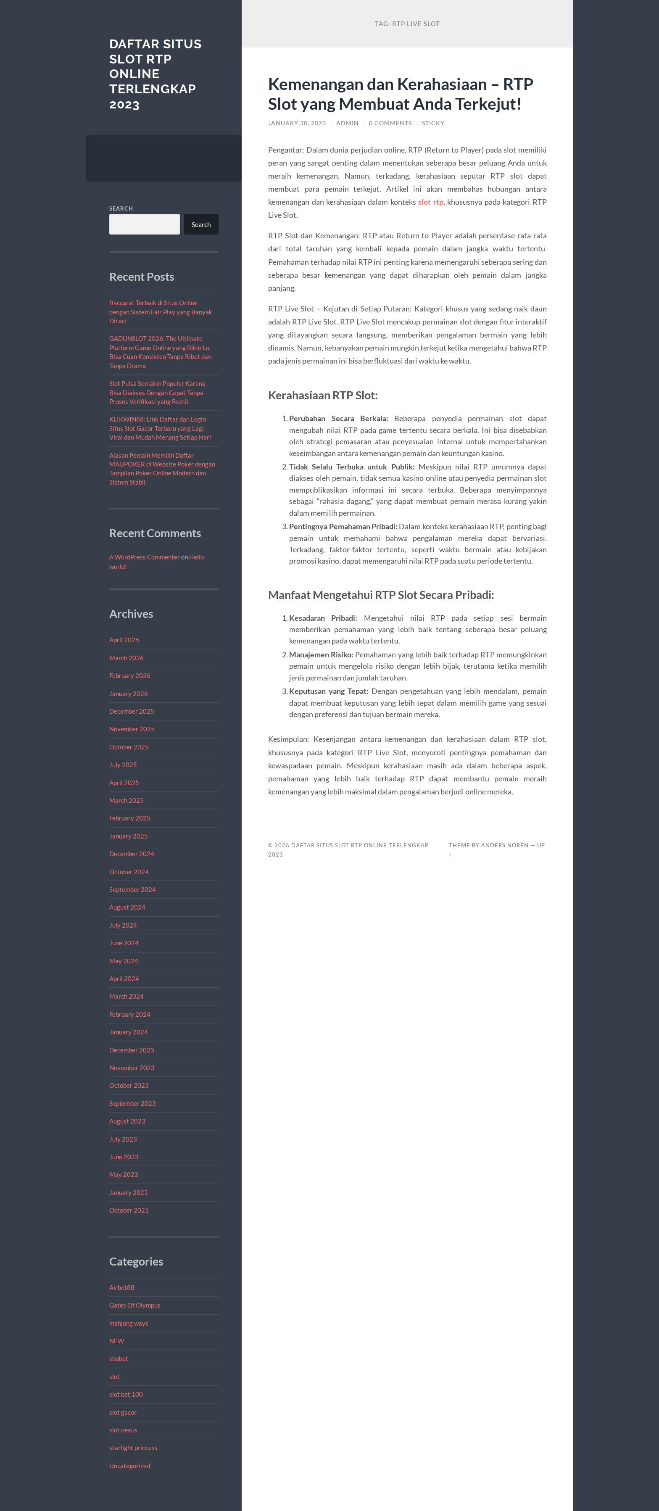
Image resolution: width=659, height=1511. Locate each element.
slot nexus (123, 1430)
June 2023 (124, 1156)
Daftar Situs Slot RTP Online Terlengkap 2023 (155, 74)
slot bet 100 (126, 1394)
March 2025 (126, 800)
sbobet (118, 1358)
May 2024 (123, 961)
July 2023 (123, 1139)
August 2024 (127, 907)
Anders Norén (505, 845)
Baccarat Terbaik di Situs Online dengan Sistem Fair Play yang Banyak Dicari (160, 311)
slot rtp (430, 201)
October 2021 (129, 1210)
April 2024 (124, 978)
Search (121, 208)
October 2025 (129, 747)
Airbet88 (121, 1287)
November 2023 (132, 1067)
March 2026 (126, 658)
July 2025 (123, 764)
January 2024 (128, 1032)
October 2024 (129, 871)
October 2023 (129, 1085)
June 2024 (124, 943)
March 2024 (126, 996)
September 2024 (132, 889)
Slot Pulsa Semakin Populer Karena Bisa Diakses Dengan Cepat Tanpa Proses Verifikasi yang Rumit (157, 392)
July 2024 (123, 925)
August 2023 (127, 1121)
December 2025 (131, 711)
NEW (116, 1341)
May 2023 (123, 1174)
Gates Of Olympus (135, 1305)
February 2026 (129, 675)
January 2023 (128, 1192)
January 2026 (128, 693)
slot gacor (123, 1412)
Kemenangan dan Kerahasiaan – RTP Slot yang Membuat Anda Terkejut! (400, 93)
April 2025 (124, 782)
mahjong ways (128, 1323)
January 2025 (128, 836)
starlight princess (133, 1447)
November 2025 (132, 729)
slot (114, 1376)
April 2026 (124, 639)
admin (347, 123)
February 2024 (129, 1014)
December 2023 (131, 1050)
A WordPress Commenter (144, 557)
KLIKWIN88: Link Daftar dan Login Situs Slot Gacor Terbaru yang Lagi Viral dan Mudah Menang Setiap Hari (160, 428)
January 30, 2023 (297, 123)
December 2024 (131, 853)
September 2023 (132, 1103)
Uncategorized (129, 1465)
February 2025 (129, 818)
